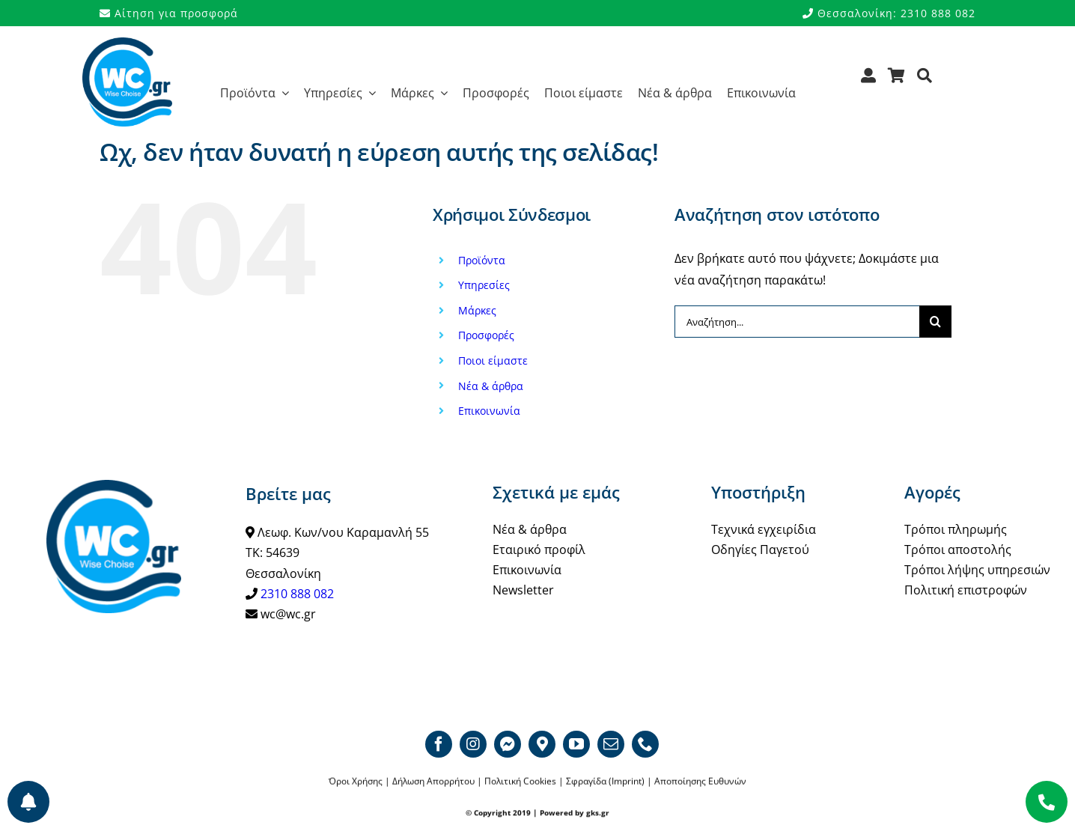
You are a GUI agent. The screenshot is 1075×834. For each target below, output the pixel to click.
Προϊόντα (481, 260)
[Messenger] (507, 744)
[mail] (610, 744)
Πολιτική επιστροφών (965, 590)
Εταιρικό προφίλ (539, 549)
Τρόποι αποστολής (957, 549)
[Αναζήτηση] (925, 80)
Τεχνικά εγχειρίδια (763, 529)
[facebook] (438, 744)
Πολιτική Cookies (520, 782)
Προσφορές (486, 335)
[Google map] (542, 744)
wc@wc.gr (288, 614)
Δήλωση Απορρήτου (433, 782)
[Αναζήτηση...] (796, 321)
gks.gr (597, 813)
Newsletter (523, 590)
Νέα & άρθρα (490, 386)
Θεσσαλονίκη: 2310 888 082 (889, 13)
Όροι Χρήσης (356, 782)
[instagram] (473, 744)
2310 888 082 (297, 593)
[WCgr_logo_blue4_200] (127, 43)
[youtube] (576, 744)
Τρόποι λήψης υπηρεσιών (977, 569)
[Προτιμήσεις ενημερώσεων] (28, 802)
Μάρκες (477, 310)
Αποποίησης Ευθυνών (700, 782)
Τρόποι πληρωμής (955, 529)
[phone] (645, 744)
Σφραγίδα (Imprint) (605, 782)
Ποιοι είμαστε (493, 360)
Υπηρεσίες (484, 285)
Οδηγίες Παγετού (760, 549)
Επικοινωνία (489, 411)
